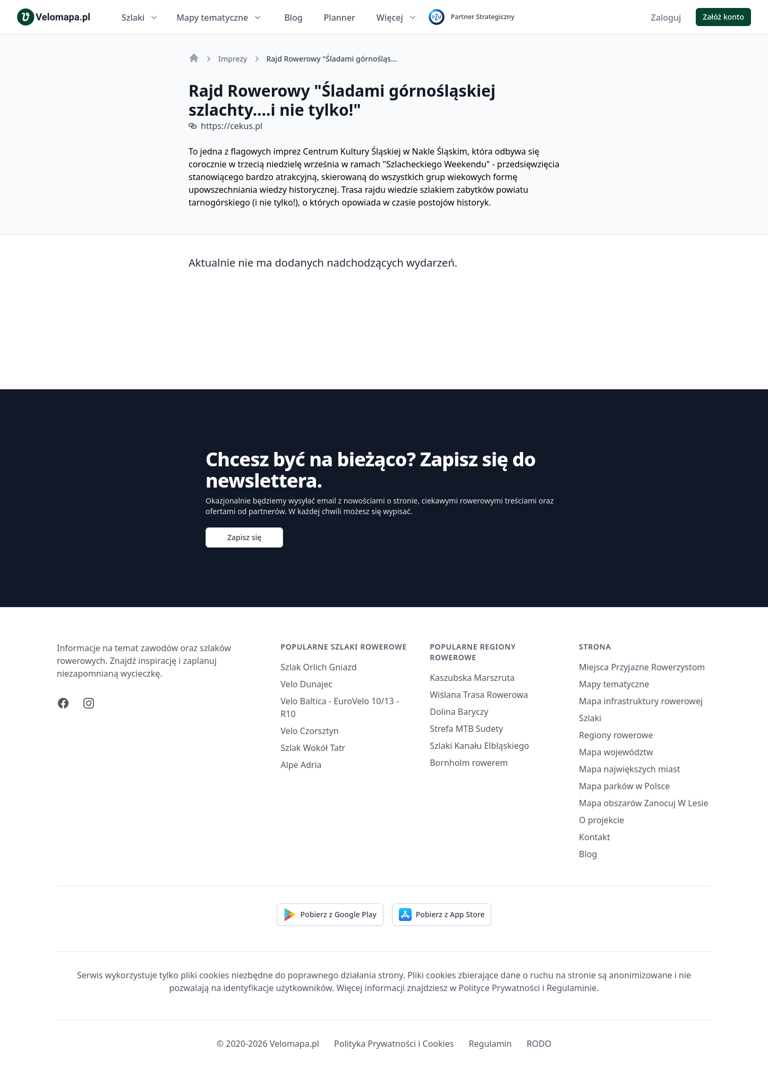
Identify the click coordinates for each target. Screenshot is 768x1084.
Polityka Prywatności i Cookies (394, 1043)
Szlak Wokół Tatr (312, 748)
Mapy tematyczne (219, 17)
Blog (293, 17)
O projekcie (601, 820)
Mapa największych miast (629, 769)
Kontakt (594, 837)
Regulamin (490, 1043)
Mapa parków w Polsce (624, 786)
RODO (539, 1043)
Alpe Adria (300, 765)
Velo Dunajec (306, 684)
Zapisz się (244, 537)
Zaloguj (666, 17)
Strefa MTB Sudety (466, 729)
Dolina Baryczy (459, 712)
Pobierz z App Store (442, 914)
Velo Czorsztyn (309, 731)
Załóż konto (723, 17)
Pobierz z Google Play (330, 914)
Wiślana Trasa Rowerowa (479, 695)
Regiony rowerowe (616, 735)
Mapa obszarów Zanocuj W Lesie (643, 803)
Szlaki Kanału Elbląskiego (479, 746)
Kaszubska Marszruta (472, 678)
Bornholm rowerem (469, 763)
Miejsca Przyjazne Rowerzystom (642, 667)
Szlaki (140, 17)
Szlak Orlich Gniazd (318, 667)
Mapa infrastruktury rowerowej (641, 701)
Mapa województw (616, 752)
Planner (339, 17)
